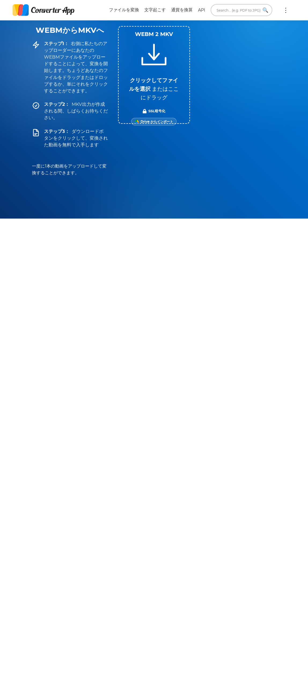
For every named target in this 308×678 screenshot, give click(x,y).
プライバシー (149, 566)
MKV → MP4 (250, 382)
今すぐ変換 (219, 469)
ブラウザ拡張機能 (225, 593)
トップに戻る (259, 667)
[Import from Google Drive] (154, 121)
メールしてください (227, 559)
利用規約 (144, 559)
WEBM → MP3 (65, 382)
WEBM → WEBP (121, 367)
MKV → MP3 (194, 382)
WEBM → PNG (121, 382)
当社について (221, 566)
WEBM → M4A (65, 367)
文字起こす (155, 9)
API (201, 10)
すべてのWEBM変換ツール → (122, 401)
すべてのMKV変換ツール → (253, 401)
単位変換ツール (223, 580)
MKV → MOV (194, 367)
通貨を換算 (182, 9)
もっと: (285, 10)
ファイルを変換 (124, 9)
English (219, 619)
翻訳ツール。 (221, 587)
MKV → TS (250, 367)
